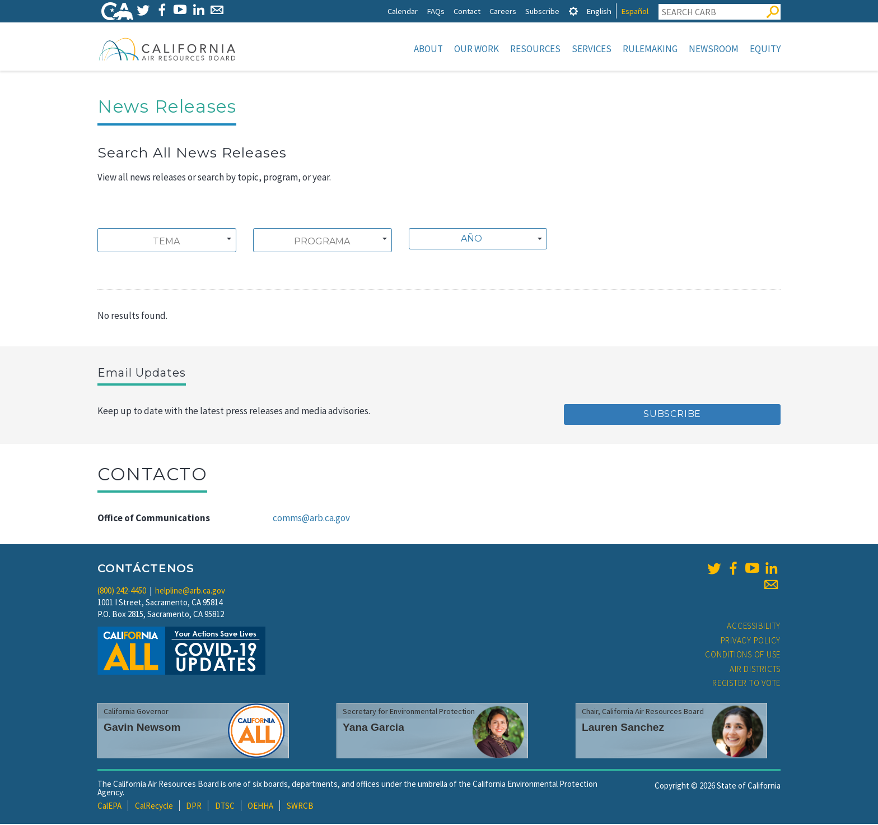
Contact (467, 11)
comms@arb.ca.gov (311, 519)
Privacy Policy (751, 641)
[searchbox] (166, 243)
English (598, 11)
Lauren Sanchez (623, 728)
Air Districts (755, 670)
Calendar (402, 11)
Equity (765, 49)
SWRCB (300, 806)
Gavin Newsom (142, 728)
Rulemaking (650, 49)
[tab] (573, 11)
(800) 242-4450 (121, 591)
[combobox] (166, 241)
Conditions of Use (743, 655)
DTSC (225, 806)
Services (591, 49)
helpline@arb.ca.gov (190, 591)
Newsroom (714, 49)
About (428, 49)
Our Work (476, 49)
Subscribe (542, 11)
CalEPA (109, 806)
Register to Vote (746, 684)
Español (634, 11)
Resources (535, 49)
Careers (502, 11)
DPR (194, 806)
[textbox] (475, 240)
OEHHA (260, 806)
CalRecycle (154, 806)
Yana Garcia (373, 728)
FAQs (436, 11)
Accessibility (754, 627)
